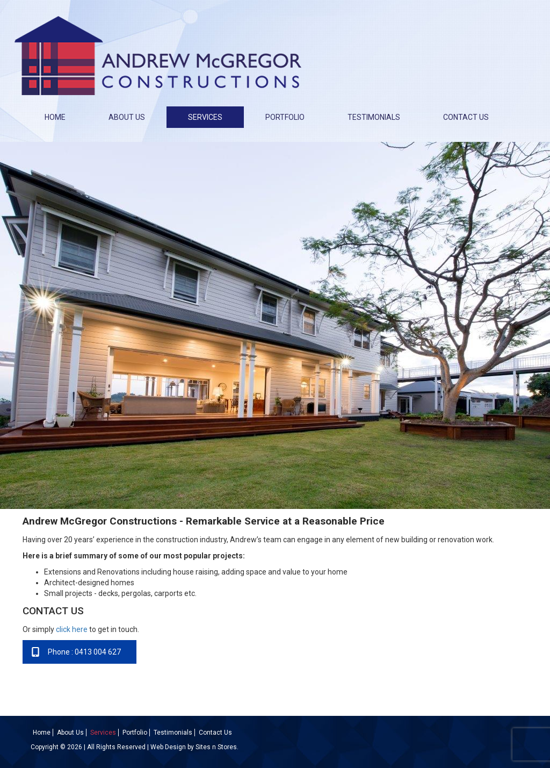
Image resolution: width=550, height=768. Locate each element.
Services (205, 117)
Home (55, 117)
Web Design (168, 747)
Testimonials (374, 117)
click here (72, 629)
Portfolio (285, 117)
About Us (126, 117)
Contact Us (466, 117)
